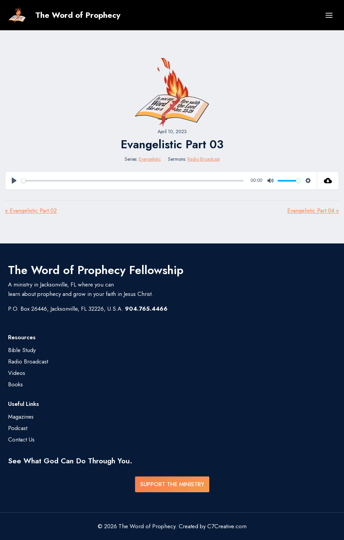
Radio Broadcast (203, 159)
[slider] (132, 181)
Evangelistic (150, 159)
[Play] (14, 180)
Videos (16, 373)
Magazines (21, 417)
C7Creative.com (227, 526)
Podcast (17, 428)
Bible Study (22, 350)
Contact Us (21, 439)
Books (15, 384)
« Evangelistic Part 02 (31, 210)
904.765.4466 (146, 309)
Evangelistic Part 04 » (313, 210)
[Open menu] (329, 15)
